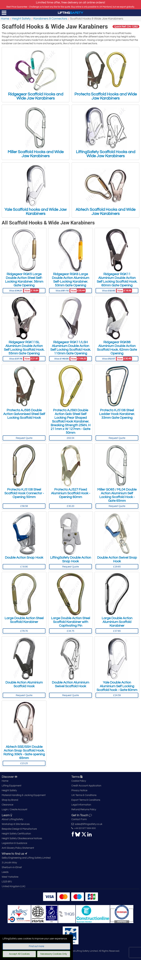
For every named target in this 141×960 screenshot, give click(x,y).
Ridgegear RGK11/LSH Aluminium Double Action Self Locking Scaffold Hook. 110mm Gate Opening (70, 347)
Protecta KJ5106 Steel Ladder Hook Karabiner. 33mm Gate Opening (117, 414)
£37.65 (117, 631)
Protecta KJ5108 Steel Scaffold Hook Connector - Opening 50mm (24, 493)
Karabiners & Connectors (50, 18)
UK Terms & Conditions (83, 795)
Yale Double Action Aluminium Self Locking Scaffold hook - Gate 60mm (117, 686)
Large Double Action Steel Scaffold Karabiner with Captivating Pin (70, 621)
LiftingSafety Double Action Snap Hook (70, 559)
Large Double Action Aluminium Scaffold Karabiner (117, 621)
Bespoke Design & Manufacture (19, 829)
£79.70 (24, 631)
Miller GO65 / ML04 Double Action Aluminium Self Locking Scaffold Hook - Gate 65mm (117, 495)
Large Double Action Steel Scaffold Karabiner (24, 620)
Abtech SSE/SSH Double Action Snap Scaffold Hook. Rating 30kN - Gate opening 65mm (24, 752)
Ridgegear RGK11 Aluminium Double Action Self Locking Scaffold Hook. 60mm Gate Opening (117, 279)
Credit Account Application (86, 785)
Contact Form (79, 819)
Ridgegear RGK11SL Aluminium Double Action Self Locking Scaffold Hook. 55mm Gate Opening (24, 347)
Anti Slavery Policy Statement (18, 848)
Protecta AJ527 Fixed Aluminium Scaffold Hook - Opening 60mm (70, 493)
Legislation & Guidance (14, 843)
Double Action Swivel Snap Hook (117, 559)
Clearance (7, 804)
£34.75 (70, 631)
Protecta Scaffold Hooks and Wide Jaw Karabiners (105, 74)
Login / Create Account (14, 809)
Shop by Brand (10, 800)
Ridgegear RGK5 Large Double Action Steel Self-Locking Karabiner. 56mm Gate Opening (24, 279)
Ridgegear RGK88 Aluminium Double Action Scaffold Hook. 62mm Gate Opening (117, 347)
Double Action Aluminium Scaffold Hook (24, 684)
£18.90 (24, 566)
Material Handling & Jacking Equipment (24, 795)
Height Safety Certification (16, 833)
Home (5, 18)
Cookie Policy (78, 781)
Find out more (36, 946)
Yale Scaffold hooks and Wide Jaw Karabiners (35, 190)
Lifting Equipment (11, 785)
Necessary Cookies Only (53, 954)
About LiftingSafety (12, 819)
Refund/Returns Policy (83, 809)
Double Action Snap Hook (24, 557)
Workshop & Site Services (16, 824)
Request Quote (24, 438)
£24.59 (117, 695)
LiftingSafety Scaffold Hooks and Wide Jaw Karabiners (105, 132)
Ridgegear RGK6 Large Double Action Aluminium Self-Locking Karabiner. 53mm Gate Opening (70, 279)
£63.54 (70, 438)
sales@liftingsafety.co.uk (86, 824)
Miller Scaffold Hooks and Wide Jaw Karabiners (36, 132)
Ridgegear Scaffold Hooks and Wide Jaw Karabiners (35, 74)
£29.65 (117, 566)
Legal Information (81, 804)
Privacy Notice (79, 790)
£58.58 (24, 506)
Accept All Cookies (19, 954)
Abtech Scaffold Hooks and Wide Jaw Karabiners (105, 190)
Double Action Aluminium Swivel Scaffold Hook (70, 684)
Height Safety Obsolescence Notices (22, 838)
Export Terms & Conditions (85, 800)
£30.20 (70, 506)
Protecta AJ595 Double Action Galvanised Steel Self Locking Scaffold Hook (24, 414)
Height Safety (21, 18)
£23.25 (24, 763)
